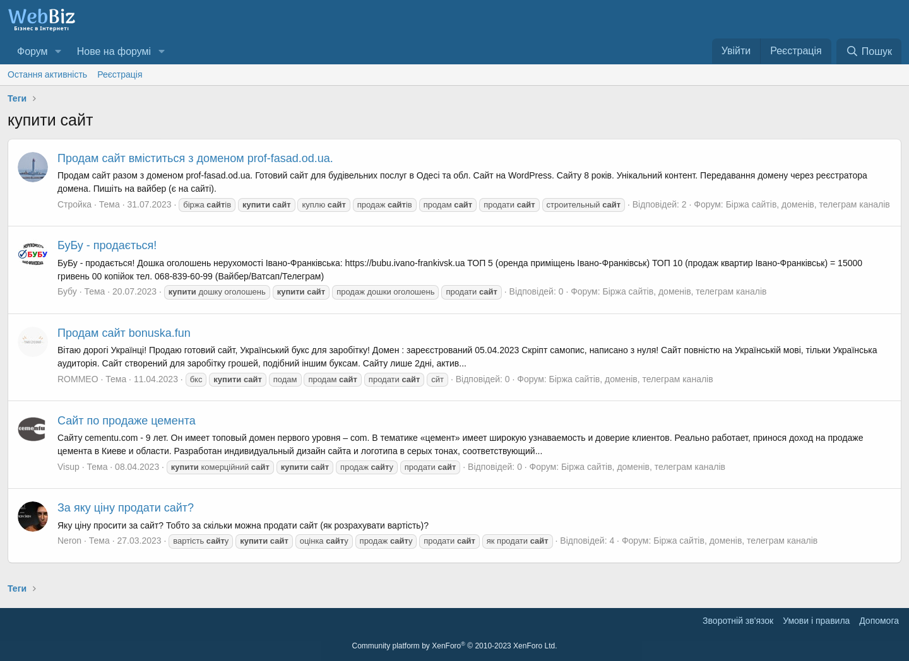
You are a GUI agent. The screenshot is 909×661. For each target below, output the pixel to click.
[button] (58, 51)
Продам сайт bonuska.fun (124, 333)
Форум (32, 51)
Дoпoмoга (879, 621)
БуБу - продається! (107, 245)
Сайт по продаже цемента (126, 420)
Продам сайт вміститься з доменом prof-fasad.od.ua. (195, 158)
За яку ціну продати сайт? (125, 507)
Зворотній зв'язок (738, 621)
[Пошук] (868, 51)
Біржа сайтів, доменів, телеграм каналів (808, 204)
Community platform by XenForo (454, 645)
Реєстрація (119, 74)
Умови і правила (816, 621)
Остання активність (47, 74)
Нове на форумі (114, 51)
